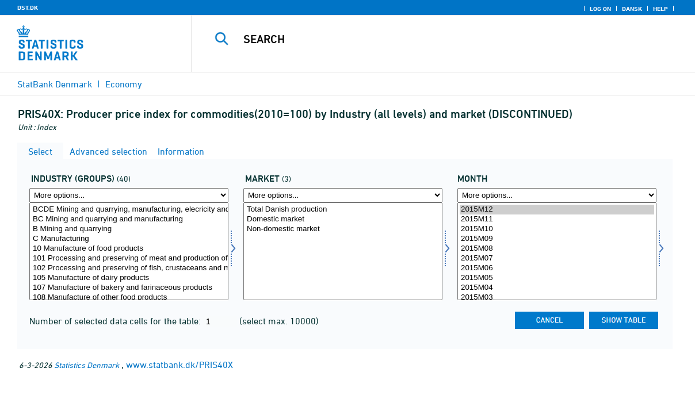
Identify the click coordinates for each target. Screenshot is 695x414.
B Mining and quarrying (129, 229)
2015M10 (557, 229)
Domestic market (343, 219)
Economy (123, 84)
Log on (600, 9)
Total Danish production (343, 209)
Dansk (632, 9)
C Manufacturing (129, 239)
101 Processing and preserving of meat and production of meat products (129, 258)
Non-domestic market (343, 229)
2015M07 (557, 258)
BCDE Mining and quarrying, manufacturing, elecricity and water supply (129, 209)
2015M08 (557, 249)
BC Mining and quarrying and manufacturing (129, 219)
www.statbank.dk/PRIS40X (179, 364)
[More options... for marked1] (342, 195)
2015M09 (557, 239)
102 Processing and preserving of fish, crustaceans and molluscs (129, 268)
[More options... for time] (556, 195)
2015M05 (557, 278)
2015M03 (557, 297)
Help (660, 9)
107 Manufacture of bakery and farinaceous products (129, 288)
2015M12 (557, 209)
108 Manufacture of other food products (129, 297)
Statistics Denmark (86, 365)
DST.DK (27, 7)
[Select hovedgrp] (128, 251)
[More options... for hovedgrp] (128, 195)
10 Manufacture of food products (129, 249)
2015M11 (557, 219)
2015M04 (557, 288)
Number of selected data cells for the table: (116, 321)
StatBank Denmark (54, 84)
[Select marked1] (342, 251)
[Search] (437, 39)
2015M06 (557, 268)
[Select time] (556, 251)
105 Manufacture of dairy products (129, 278)
